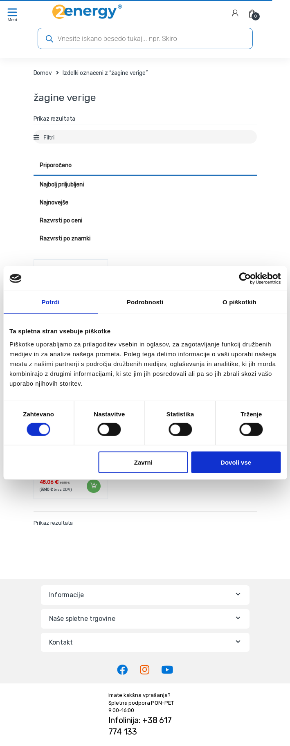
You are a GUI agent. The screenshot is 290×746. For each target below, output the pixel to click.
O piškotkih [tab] (239, 302)
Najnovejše (54, 202)
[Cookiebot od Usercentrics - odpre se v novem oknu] (245, 278)
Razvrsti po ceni (61, 220)
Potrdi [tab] (51, 302)
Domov (43, 73)
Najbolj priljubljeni (62, 184)
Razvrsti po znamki (65, 238)
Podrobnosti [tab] (145, 302)
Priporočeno (56, 165)
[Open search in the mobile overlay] (145, 38)
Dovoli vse (235, 462)
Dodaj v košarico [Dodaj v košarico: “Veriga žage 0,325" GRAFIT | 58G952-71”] (93, 486)
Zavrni (143, 462)
